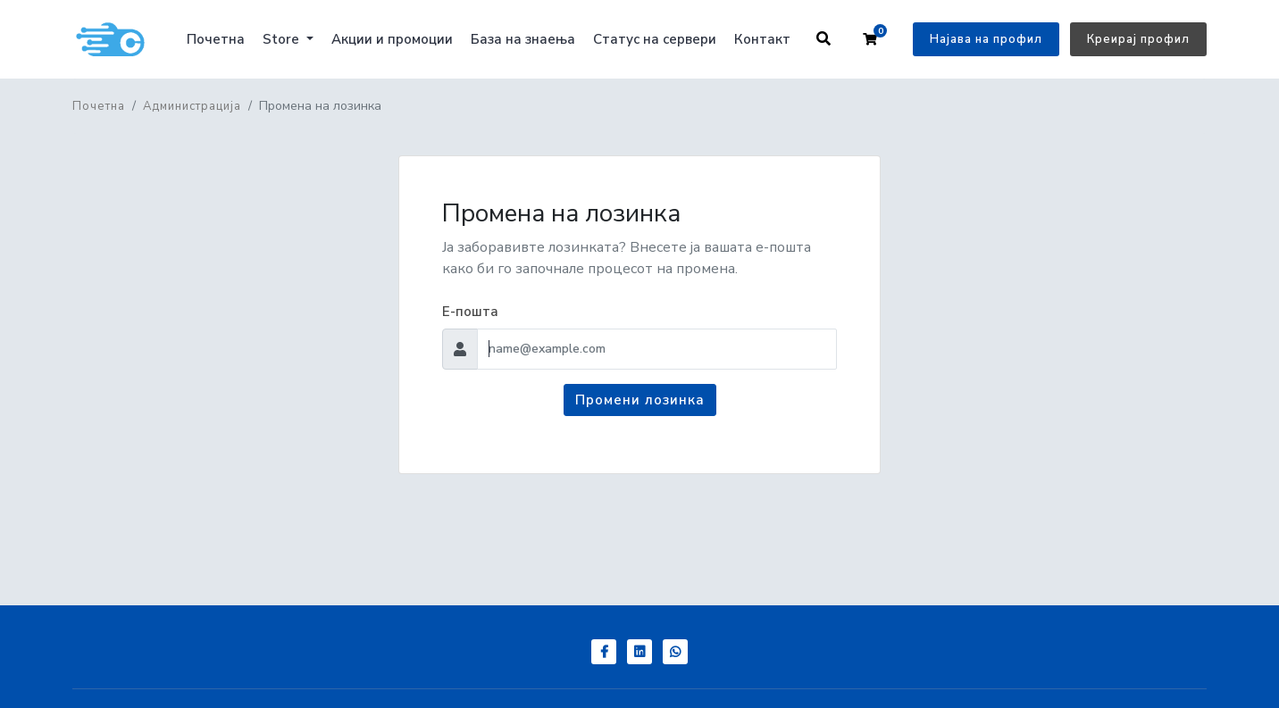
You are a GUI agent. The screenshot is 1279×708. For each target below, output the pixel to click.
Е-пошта (470, 312)
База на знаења (523, 39)
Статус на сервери (654, 39)
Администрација (192, 106)
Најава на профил (986, 39)
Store (283, 39)
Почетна (216, 39)
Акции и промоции (392, 39)
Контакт (762, 39)
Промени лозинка (640, 400)
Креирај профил (1138, 39)
